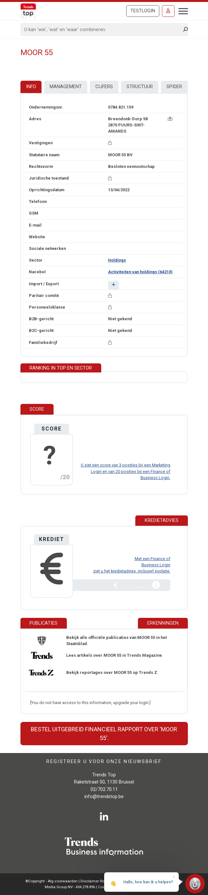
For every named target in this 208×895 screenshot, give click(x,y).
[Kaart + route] (170, 118)
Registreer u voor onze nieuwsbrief (104, 761)
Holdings (117, 260)
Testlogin (142, 11)
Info (31, 86)
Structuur (140, 86)
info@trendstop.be (104, 796)
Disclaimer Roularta (97, 881)
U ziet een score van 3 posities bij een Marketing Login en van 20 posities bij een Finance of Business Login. (125, 471)
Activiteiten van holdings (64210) (140, 271)
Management (66, 86)
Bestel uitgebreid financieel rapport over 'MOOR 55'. (104, 733)
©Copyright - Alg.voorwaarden (51, 881)
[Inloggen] (168, 11)
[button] (113, 285)
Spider (174, 86)
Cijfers (104, 86)
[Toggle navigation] (181, 10)
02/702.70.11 (104, 789)
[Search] (102, 29)
